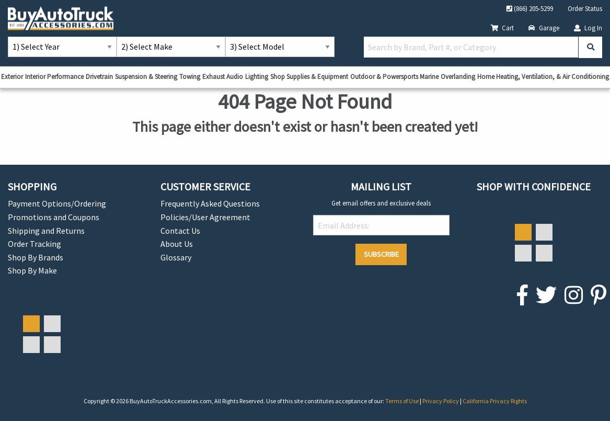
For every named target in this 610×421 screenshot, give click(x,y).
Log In (588, 28)
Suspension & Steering (146, 76)
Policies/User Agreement (205, 217)
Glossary (175, 257)
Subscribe (381, 254)
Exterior (12, 76)
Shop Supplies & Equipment (309, 76)
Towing (189, 76)
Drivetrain (99, 76)
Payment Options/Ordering (57, 203)
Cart (502, 28)
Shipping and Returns (46, 230)
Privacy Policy (441, 401)
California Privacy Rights (495, 401)
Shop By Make (32, 270)
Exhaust (213, 76)
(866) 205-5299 (530, 8)
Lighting (256, 76)
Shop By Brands (35, 257)
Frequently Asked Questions (210, 203)
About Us (176, 243)
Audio (234, 76)
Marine (429, 76)
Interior (35, 76)
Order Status (585, 8)
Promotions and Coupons (53, 217)
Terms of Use (402, 401)
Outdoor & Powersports (384, 76)
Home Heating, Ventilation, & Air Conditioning (543, 76)
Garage (543, 28)
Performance (65, 76)
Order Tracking (34, 243)
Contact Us (180, 230)
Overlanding (458, 76)
